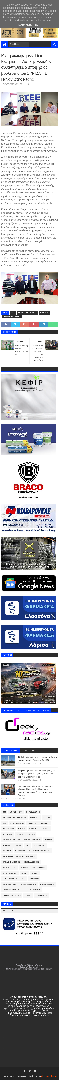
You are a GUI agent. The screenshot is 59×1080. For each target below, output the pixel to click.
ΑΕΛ (4, 823)
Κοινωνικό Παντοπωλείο (33, 868)
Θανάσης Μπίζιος (11, 862)
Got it (38, 25)
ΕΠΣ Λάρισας (39, 845)
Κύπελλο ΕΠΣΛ (10, 873)
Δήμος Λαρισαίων (11, 840)
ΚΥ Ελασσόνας (10, 868)
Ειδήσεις (44, 312)
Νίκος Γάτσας (9, 884)
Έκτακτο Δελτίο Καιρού (14, 818)
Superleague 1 (33, 812)
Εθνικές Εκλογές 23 (27, 312)
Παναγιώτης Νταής (12, 316)
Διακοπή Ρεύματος (12, 845)
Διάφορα (49, 840)
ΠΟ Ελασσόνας (47, 884)
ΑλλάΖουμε (8, 829)
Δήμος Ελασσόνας (26, 834)
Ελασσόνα (20, 851)
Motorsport (16, 812)
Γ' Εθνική (44, 829)
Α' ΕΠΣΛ (46, 818)
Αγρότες (32, 823)
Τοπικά (28, 895)
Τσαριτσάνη (41, 895)
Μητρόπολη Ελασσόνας (14, 879)
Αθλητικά (44, 823)
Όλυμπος (34, 818)
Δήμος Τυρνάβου (32, 840)
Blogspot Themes (49, 1076)
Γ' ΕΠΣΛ (32, 829)
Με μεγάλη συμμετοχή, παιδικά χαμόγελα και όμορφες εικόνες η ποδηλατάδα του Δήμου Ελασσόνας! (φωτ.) (36, 773)
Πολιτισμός (34, 890)
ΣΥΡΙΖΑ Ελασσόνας (12, 895)
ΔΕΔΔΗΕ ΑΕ (8, 834)
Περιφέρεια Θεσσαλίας (14, 890)
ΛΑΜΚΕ (24, 873)
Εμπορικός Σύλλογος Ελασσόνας (19, 856)
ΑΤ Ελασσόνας (17, 823)
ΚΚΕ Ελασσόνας (31, 862)
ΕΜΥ (28, 845)
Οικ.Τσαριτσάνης (28, 884)
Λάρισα (35, 873)
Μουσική (34, 879)
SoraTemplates (19, 1076)
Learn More (25, 25)
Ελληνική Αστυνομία (39, 851)
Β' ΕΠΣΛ (21, 829)
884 (12, 312)
